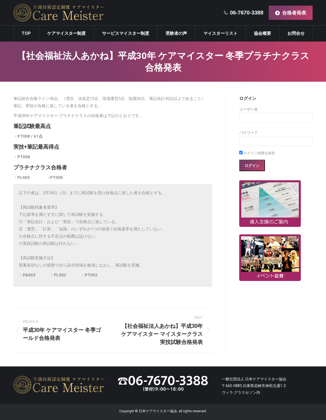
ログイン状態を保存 (257, 153)
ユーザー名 (248, 109)
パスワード (248, 132)
